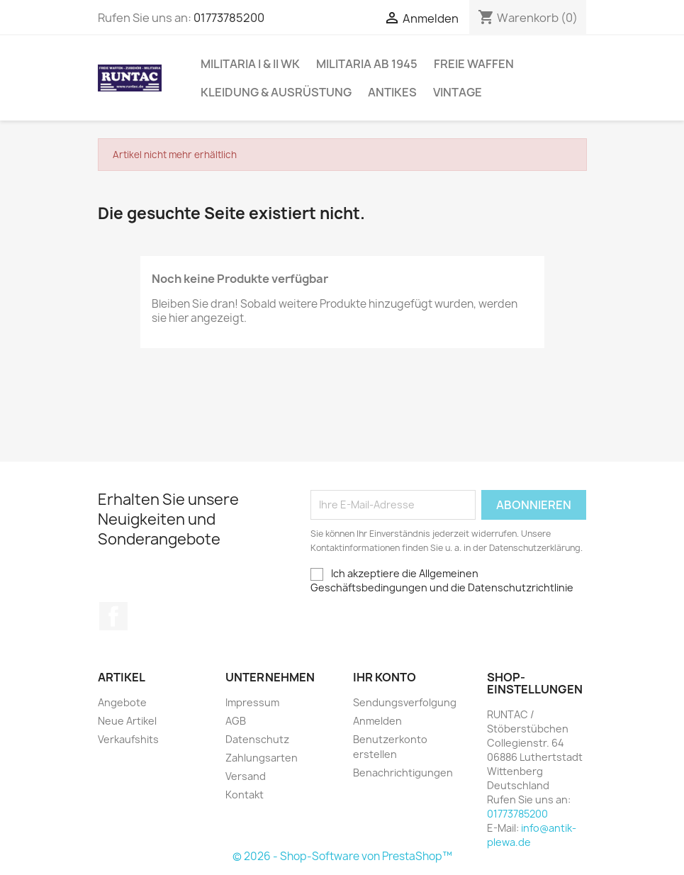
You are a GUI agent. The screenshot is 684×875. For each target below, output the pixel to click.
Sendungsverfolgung (404, 702)
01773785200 (229, 18)
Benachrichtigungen (403, 772)
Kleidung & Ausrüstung (276, 92)
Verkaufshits (128, 739)
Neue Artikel (127, 721)
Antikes (392, 92)
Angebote (122, 702)
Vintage (457, 92)
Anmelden (377, 721)
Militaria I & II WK (250, 64)
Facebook (113, 616)
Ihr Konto (384, 677)
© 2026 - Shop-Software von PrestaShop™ (342, 856)
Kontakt (244, 794)
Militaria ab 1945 (366, 64)
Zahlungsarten (261, 757)
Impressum (252, 702)
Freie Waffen (474, 64)
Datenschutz (257, 739)
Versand (245, 776)
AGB (235, 721)
